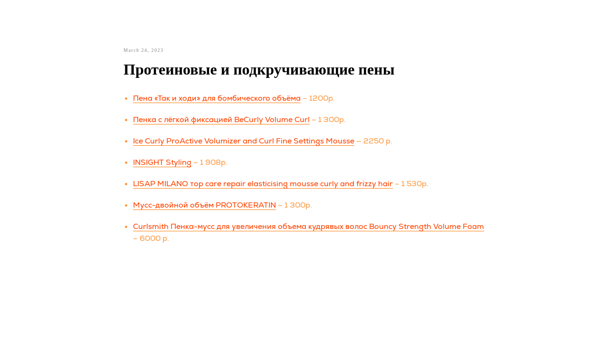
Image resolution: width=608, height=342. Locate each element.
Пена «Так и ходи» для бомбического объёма (217, 98)
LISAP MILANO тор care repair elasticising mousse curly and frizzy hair (263, 184)
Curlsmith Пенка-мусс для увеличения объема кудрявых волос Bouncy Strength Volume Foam (308, 226)
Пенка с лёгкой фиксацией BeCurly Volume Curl (221, 119)
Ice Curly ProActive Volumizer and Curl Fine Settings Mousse (243, 141)
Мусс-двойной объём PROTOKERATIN (204, 205)
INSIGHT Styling (162, 162)
